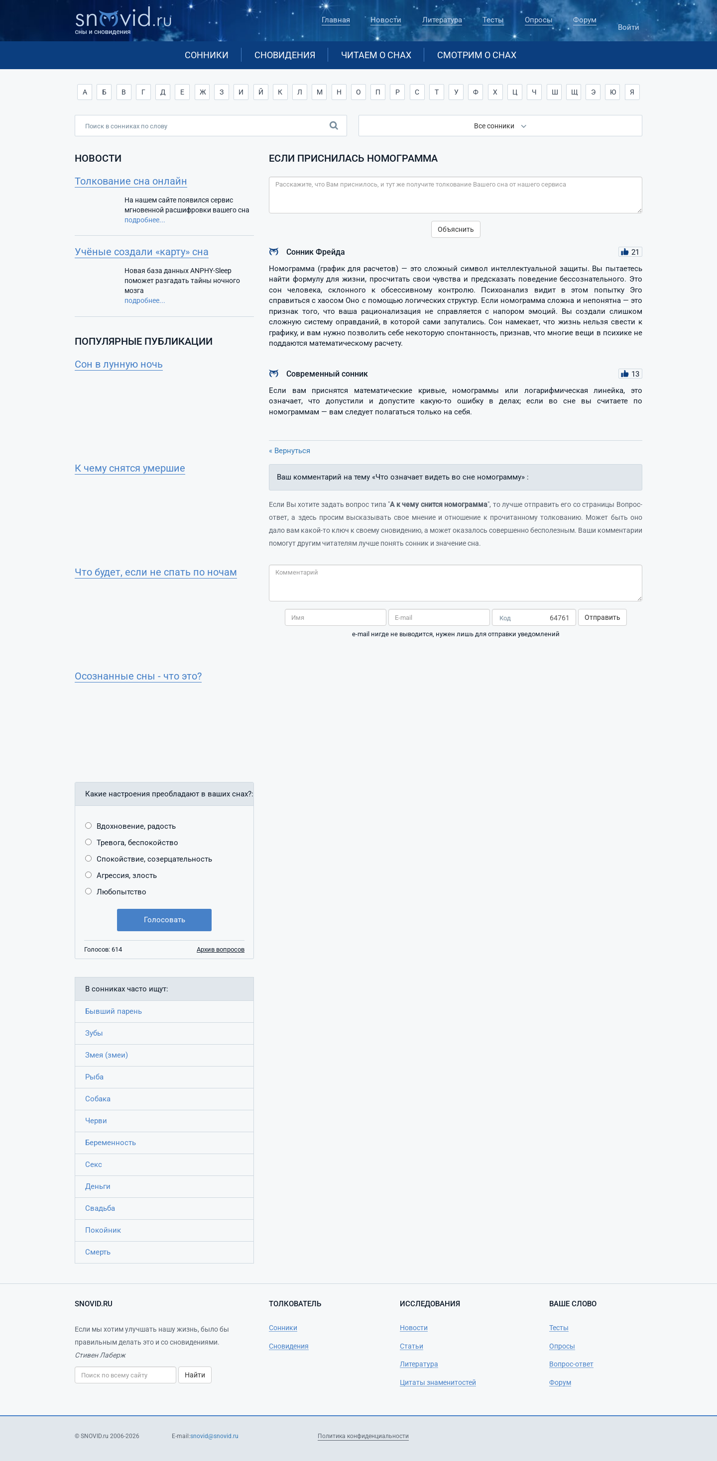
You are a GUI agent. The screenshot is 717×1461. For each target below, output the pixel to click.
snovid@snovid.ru (214, 1436)
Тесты (493, 19)
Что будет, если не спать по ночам (156, 572)
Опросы (539, 19)
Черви (96, 1120)
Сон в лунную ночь (119, 364)
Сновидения (284, 55)
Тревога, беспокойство (137, 842)
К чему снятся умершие (130, 468)
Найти (195, 1375)
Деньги (98, 1186)
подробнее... (144, 220)
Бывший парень (113, 1011)
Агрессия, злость (127, 875)
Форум (585, 19)
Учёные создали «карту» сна (142, 252)
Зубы (94, 1033)
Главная (336, 19)
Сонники (207, 55)
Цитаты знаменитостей (438, 1382)
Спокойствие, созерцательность (154, 859)
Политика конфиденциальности (363, 1436)
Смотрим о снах (476, 55)
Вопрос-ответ (571, 1364)
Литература (442, 19)
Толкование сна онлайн (131, 181)
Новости (385, 19)
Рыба (94, 1076)
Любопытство (121, 891)
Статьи (411, 1346)
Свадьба (100, 1208)
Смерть (98, 1252)
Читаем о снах (376, 55)
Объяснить (456, 229)
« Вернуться (289, 450)
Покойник (103, 1230)
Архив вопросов (220, 949)
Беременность (110, 1142)
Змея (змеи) (106, 1055)
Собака (98, 1098)
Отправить (602, 617)
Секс (93, 1164)
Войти (628, 23)
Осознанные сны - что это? (138, 676)
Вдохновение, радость (136, 826)
